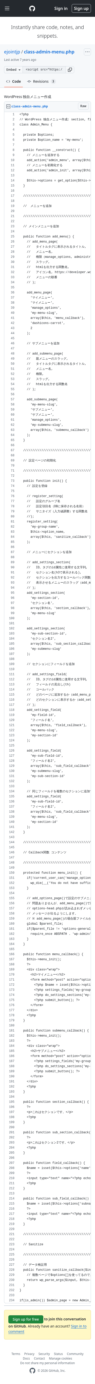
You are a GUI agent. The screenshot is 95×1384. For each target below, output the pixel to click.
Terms (15, 1354)
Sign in (61, 8)
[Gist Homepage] (32, 8)
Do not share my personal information (47, 1363)
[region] (47, 707)
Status (58, 1354)
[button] (70, 69)
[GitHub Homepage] (32, 1370)
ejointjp (12, 52)
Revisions (41, 81)
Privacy (29, 1354)
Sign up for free (26, 1319)
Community (75, 1354)
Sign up (81, 8)
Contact (39, 1358)
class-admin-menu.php (49, 52)
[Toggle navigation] (7, 8)
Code (13, 81)
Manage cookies (60, 1358)
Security (44, 1354)
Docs (26, 1358)
